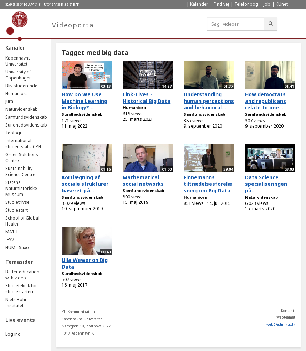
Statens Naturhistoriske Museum (21, 188)
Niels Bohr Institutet (16, 302)
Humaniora (16, 94)
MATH (11, 232)
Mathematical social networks (143, 180)
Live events (20, 319)
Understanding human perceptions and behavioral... (209, 101)
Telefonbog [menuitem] (246, 4)
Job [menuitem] (267, 4)
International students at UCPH (23, 144)
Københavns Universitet (18, 61)
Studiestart (16, 210)
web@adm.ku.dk (280, 324)
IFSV (9, 240)
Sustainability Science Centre (20, 171)
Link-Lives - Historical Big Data (146, 97)
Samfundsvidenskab (26, 117)
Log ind (13, 334)
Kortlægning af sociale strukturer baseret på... (85, 184)
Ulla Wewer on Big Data (85, 263)
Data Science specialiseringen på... (266, 184)
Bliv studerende (21, 86)
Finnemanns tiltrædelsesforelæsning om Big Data (208, 184)
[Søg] (270, 24)
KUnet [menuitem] (282, 4)
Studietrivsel (18, 202)
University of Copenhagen (18, 75)
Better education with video (22, 275)
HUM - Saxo (17, 247)
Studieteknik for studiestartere (21, 289)
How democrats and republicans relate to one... (265, 101)
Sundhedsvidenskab (26, 125)
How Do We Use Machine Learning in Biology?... (84, 101)
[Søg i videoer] (235, 24)
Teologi (13, 133)
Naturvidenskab (21, 109)
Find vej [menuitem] (221, 4)
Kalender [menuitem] (199, 4)
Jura (9, 101)
